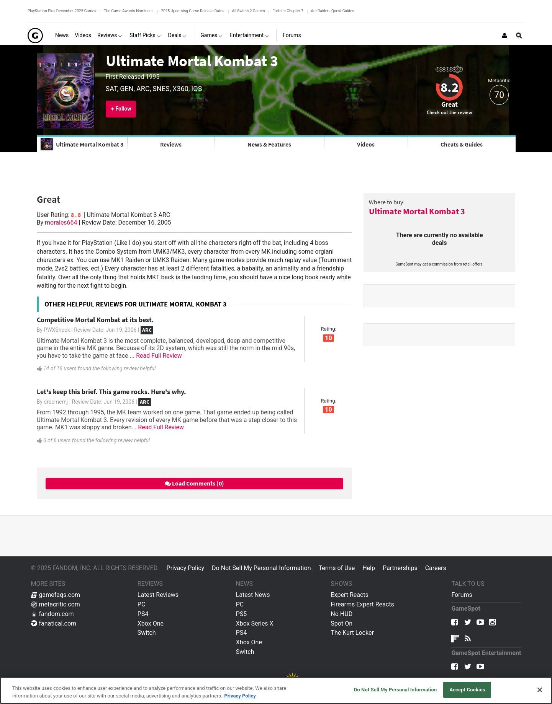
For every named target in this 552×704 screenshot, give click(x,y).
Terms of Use (336, 568)
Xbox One (151, 623)
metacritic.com (55, 604)
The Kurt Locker (352, 632)
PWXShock (57, 330)
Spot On (341, 623)
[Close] (539, 689)
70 (499, 95)
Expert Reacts (349, 594)
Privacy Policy (186, 568)
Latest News (253, 594)
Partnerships (400, 568)
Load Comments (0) (194, 483)
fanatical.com (54, 623)
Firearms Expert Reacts (362, 604)
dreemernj (56, 402)
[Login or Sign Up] (504, 35)
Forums (461, 594)
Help (368, 568)
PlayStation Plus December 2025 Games (62, 11)
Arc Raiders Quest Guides (332, 11)
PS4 (143, 614)
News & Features (269, 144)
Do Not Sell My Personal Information (261, 568)
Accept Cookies (467, 690)
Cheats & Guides (462, 144)
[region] (276, 690)
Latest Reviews (158, 594)
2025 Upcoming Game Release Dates (192, 11)
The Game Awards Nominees (128, 11)
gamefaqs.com (55, 594)
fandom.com (52, 614)
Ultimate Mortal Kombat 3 (192, 60)
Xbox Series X (255, 623)
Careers (435, 568)
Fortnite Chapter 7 (287, 11)
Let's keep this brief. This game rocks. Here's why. (111, 391)
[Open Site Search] (519, 35)
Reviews (171, 144)
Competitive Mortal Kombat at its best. (95, 319)
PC (142, 604)
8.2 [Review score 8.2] (450, 87)
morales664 (61, 222)
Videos (366, 144)
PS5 (241, 614)
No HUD (341, 614)
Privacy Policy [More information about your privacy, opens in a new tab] (240, 696)
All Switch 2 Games (248, 11)
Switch (147, 632)
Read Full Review (159, 355)
